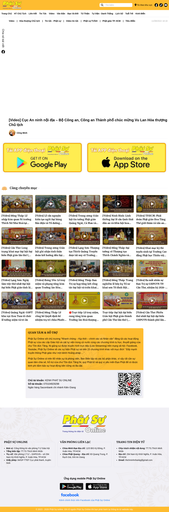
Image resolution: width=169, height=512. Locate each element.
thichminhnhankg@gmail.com (139, 460)
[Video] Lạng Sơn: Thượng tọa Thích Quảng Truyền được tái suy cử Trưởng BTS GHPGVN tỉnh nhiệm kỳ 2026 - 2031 (84, 255)
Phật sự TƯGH (90, 21)
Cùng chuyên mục (23, 188)
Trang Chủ (6, 13)
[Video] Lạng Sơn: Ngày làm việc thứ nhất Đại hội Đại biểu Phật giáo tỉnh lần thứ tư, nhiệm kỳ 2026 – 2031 (16, 287)
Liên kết (33, 13)
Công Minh (22, 133)
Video (51, 13)
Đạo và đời (72, 13)
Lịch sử (119, 13)
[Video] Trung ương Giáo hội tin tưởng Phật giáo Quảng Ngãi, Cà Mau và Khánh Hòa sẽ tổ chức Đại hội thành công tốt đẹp (83, 223)
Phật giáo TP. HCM (111, 21)
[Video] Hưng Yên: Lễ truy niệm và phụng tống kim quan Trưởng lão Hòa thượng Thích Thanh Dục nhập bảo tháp (50, 287)
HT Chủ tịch (20, 13)
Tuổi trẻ (129, 13)
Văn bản (61, 13)
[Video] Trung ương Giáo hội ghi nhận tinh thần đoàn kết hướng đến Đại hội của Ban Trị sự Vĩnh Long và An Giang (50, 255)
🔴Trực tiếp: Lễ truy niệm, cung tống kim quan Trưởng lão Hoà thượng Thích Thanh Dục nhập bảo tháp (84, 320)
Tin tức (43, 13)
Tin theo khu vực (143, 5)
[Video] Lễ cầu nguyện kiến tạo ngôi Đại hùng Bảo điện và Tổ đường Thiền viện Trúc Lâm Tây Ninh (50, 223)
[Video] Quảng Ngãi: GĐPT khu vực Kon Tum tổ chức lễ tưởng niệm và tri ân (17, 316)
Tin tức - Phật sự (53, 21)
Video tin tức (72, 21)
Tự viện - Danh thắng (102, 13)
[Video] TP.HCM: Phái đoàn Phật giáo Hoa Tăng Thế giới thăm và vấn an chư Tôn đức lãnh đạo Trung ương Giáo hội (151, 223)
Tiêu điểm (130, 21)
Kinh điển (140, 13)
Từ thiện (85, 13)
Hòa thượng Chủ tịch (29, 21)
